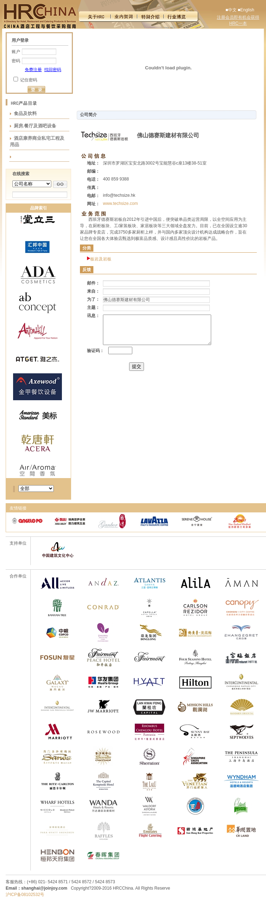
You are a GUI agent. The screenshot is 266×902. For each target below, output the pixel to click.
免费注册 (33, 69)
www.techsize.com (120, 203)
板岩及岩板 (100, 259)
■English (246, 9)
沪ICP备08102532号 (25, 894)
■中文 (230, 9)
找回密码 (52, 69)
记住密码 (28, 79)
